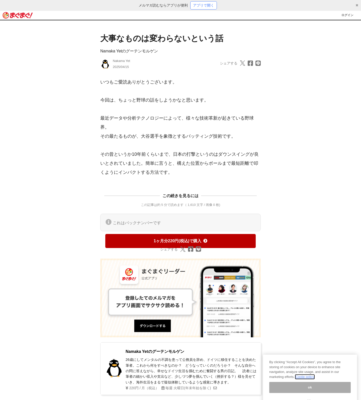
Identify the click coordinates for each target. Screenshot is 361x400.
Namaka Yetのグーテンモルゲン (129, 51)
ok (310, 391)
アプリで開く (203, 5)
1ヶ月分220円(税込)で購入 (180, 241)
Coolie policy (305, 381)
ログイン (347, 15)
